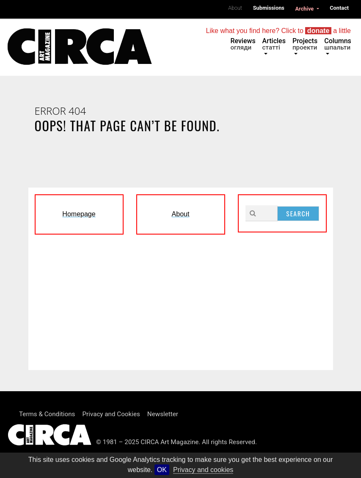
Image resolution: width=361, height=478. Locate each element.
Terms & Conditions (47, 414)
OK (162, 469)
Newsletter (162, 414)
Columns (337, 44)
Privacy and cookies (203, 469)
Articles (274, 44)
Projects (304, 44)
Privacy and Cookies (111, 414)
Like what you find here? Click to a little (278, 30)
